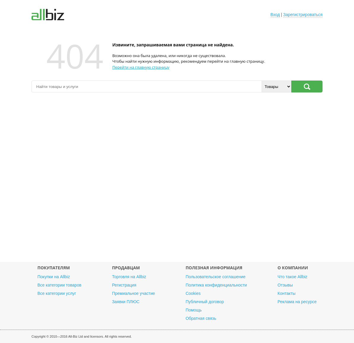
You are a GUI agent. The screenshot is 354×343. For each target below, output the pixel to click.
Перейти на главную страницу (140, 67)
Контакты (286, 293)
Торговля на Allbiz (129, 276)
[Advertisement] (177, 180)
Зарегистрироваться (303, 14)
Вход (275, 14)
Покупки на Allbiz (53, 276)
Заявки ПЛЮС (125, 301)
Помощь (194, 310)
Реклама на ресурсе (297, 301)
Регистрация (124, 285)
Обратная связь (201, 318)
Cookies (193, 293)
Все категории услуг (56, 293)
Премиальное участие (133, 293)
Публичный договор (205, 301)
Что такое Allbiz (293, 276)
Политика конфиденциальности (216, 285)
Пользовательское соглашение (216, 276)
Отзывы (285, 285)
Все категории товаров (59, 285)
